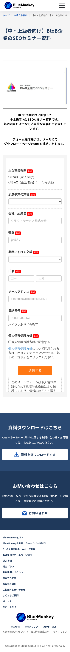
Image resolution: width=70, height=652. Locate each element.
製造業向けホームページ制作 (17, 554)
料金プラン (8, 566)
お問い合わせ (38, 513)
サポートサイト (10, 606)
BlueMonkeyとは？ (13, 537)
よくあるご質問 (10, 595)
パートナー (8, 601)
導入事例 (7, 560)
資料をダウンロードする (38, 454)
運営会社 (15, 626)
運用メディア (31, 626)
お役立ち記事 (9, 578)
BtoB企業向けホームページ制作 (19, 549)
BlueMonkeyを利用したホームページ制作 (24, 543)
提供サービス (49, 626)
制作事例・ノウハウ (13, 572)
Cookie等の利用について (16, 631)
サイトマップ (60, 631)
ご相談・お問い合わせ (14, 589)
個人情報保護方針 (40, 631)
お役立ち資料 (9, 583)
